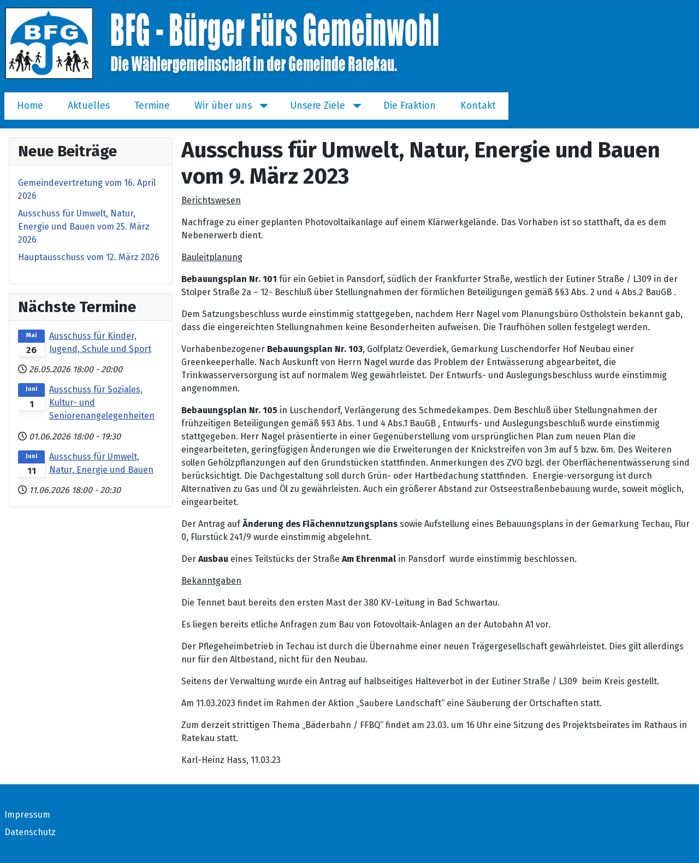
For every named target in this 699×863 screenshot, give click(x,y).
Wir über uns (223, 105)
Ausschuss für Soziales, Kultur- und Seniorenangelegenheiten (102, 402)
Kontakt (478, 105)
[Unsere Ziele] (355, 106)
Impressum (27, 814)
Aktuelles (89, 105)
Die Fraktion (409, 105)
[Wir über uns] (261, 106)
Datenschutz (30, 832)
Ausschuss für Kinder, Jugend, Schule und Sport (100, 342)
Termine (152, 105)
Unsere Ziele (317, 105)
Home (30, 105)
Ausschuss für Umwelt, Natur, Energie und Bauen (101, 463)
